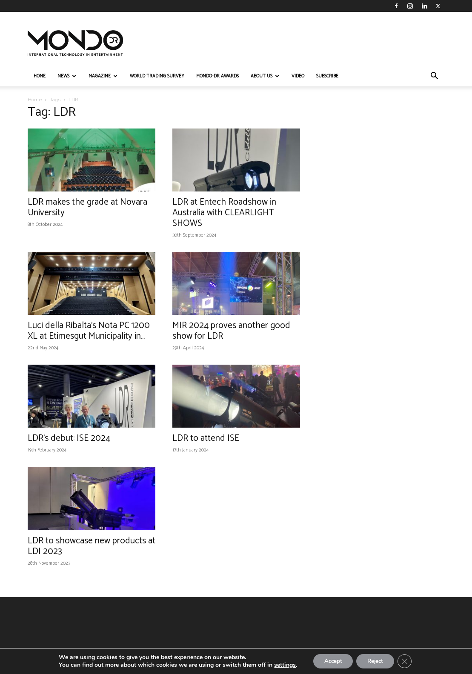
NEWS (66, 76)
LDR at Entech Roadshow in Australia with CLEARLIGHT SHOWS (224, 213)
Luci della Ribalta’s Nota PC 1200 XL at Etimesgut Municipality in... (89, 330)
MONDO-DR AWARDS (217, 76)
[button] (434, 77)
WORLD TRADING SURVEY (157, 76)
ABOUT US (265, 76)
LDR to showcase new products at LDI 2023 (91, 546)
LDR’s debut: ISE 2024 (69, 438)
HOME (40, 76)
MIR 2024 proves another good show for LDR (231, 330)
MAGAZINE (103, 76)
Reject (376, 661)
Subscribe (327, 76)
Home (35, 100)
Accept (329, 661)
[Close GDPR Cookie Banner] (409, 660)
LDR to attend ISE (205, 438)
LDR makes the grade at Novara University (87, 207)
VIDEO (298, 76)
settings (280, 664)
